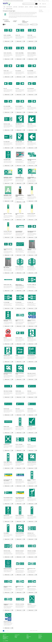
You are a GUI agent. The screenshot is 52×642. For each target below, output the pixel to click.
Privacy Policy (4, 637)
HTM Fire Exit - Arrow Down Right (31, 586)
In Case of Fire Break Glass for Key (20, 373)
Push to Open (18, 408)
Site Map (16, 637)
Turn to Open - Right (19, 141)
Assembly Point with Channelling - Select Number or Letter (31, 178)
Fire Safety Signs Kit (19, 159)
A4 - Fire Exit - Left (30, 302)
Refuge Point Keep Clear (7, 621)
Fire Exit (17, 355)
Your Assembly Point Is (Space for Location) (19, 231)
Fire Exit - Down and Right (19, 52)
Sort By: (19, 24)
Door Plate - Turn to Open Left (8, 214)
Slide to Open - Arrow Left (31, 373)
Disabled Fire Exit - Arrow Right (19, 586)
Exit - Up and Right (30, 70)
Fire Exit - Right (29, 35)
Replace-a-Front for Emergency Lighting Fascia (20, 285)
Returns (16, 636)
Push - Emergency (30, 515)
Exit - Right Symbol (7, 141)
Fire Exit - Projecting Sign (19, 266)
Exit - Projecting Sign (30, 266)
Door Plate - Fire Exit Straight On (30, 195)
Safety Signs (15, 6)
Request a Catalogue (42, 6)
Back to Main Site (9, 6)
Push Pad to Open (6, 408)
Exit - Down (29, 106)
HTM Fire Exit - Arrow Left (20, 550)
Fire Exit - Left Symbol (19, 444)
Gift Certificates (29, 636)
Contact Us (31, 6)
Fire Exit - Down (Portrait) (20, 515)
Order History (40, 636)
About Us (26, 6)
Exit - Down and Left (30, 88)
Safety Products (21, 6)
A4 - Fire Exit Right (6, 302)
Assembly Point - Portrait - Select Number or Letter (8, 195)
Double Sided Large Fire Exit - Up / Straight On (31, 231)
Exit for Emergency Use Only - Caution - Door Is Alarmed (20, 498)
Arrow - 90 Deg (29, 141)
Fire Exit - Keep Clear (19, 479)
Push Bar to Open (6, 426)
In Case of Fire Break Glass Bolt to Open (8, 373)
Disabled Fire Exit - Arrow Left (31, 569)
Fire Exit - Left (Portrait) (19, 426)
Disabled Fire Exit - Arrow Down (19, 320)
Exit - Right (17, 88)
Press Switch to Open (7, 159)
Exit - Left (5, 88)
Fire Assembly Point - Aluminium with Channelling (20, 177)
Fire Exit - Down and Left (7, 52)
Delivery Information (5, 636)
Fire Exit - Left (18, 35)
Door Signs (14, 21)
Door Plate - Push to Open (8, 231)
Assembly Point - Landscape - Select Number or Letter (8, 177)
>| (7, 630)
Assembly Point (29, 426)
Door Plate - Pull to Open (31, 213)
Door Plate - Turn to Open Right (20, 214)
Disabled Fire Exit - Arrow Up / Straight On (8, 604)
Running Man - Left (30, 337)
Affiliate (28, 637)
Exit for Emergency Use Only (8, 497)
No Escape (5, 337)
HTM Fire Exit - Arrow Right (31, 550)
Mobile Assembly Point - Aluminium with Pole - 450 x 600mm (20, 196)
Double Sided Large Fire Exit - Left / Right (31, 160)
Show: (30, 24)
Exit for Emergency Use (31, 355)
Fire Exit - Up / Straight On (31, 52)
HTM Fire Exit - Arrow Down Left (20, 569)
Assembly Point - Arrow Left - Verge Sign (31, 249)
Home (4, 6)
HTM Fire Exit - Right (7, 550)
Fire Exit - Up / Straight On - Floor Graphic (8, 320)
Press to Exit (29, 497)
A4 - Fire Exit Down (18, 302)
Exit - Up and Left (18, 70)
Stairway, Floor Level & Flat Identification (25, 22)
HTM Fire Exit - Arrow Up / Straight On (8, 586)
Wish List (40, 637)
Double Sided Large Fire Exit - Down (8, 249)
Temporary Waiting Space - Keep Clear (31, 320)
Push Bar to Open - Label (7, 284)
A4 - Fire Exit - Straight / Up (31, 284)
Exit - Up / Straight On (19, 106)
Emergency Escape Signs (9, 8)
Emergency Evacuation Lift (8, 568)
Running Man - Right (7, 355)
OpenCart (7, 640)
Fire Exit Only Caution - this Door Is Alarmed (8, 480)
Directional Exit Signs (7, 21)
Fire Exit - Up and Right (7, 35)
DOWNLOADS (36, 6)
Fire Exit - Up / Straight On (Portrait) (31, 480)
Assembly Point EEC (7, 444)
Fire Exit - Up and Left (19, 337)
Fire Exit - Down (6, 70)
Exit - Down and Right (7, 106)
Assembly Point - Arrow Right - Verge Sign (7, 267)
